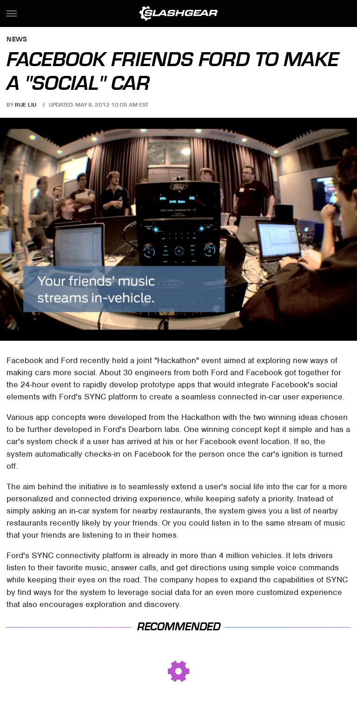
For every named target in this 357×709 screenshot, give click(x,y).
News (17, 40)
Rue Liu (26, 104)
